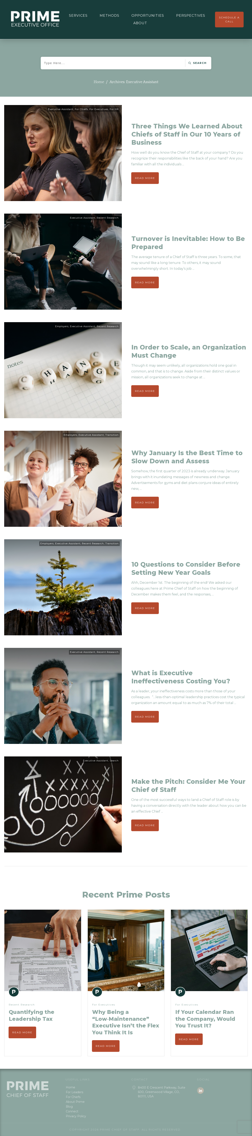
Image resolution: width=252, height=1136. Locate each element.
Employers (62, 326)
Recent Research (108, 217)
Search (114, 760)
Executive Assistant (60, 109)
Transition (112, 434)
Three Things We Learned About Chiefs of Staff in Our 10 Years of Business (186, 134)
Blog (69, 1106)
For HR (114, 109)
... (183, 164)
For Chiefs (81, 109)
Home (70, 1087)
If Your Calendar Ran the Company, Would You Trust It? (205, 1019)
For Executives (98, 109)
